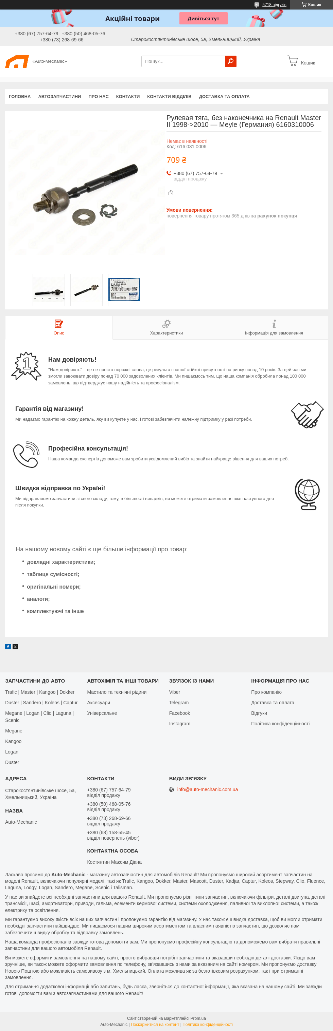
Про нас (98, 96)
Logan (11, 752)
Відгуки (259, 713)
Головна (20, 96)
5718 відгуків (274, 4)
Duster (12, 762)
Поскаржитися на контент (155, 1024)
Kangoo (13, 741)
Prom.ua (198, 1018)
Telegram (179, 702)
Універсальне (102, 713)
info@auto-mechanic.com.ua (207, 789)
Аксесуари (98, 702)
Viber (174, 692)
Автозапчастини (59, 96)
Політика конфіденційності (280, 723)
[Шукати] (230, 61)
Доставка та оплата (224, 96)
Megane (13, 730)
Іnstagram (179, 723)
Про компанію (266, 692)
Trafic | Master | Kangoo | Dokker (39, 692)
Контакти (128, 96)
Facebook (179, 713)
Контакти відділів (169, 96)
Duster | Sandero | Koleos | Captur (41, 702)
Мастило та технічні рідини (116, 692)
